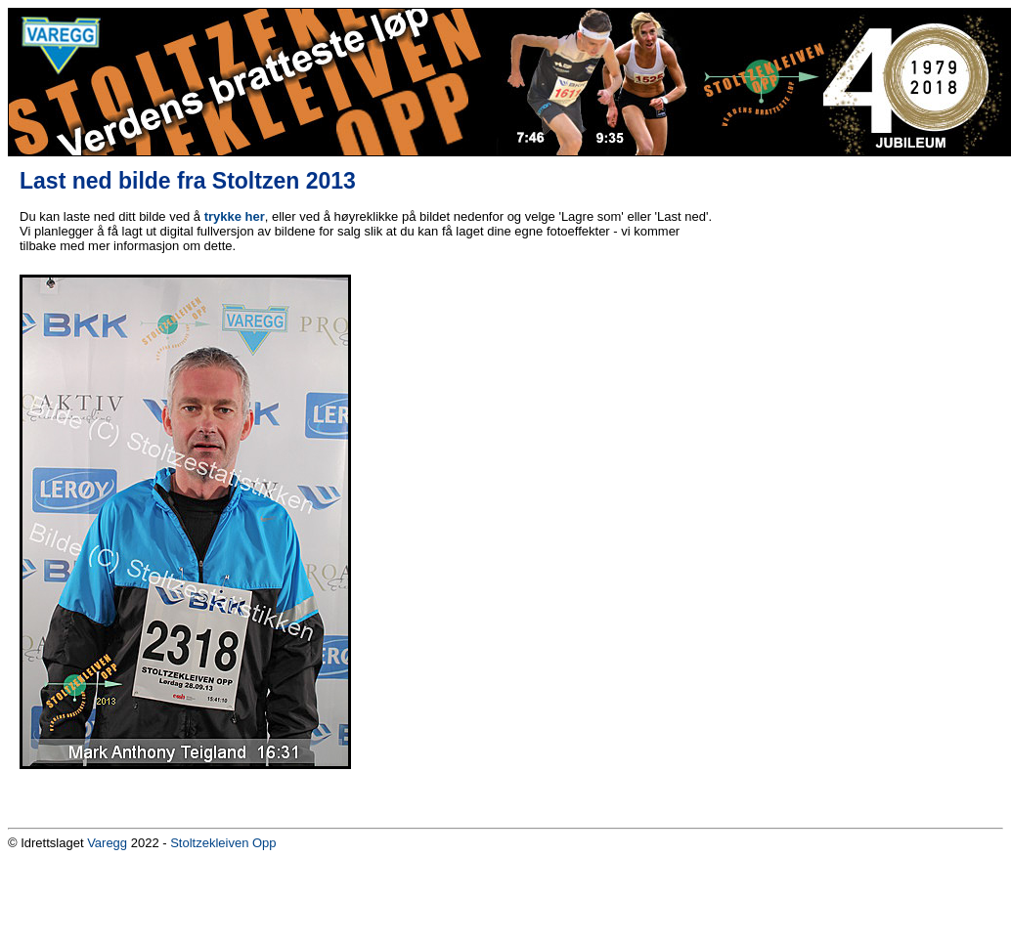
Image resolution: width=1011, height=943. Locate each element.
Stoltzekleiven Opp (223, 843)
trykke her (234, 216)
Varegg (107, 843)
